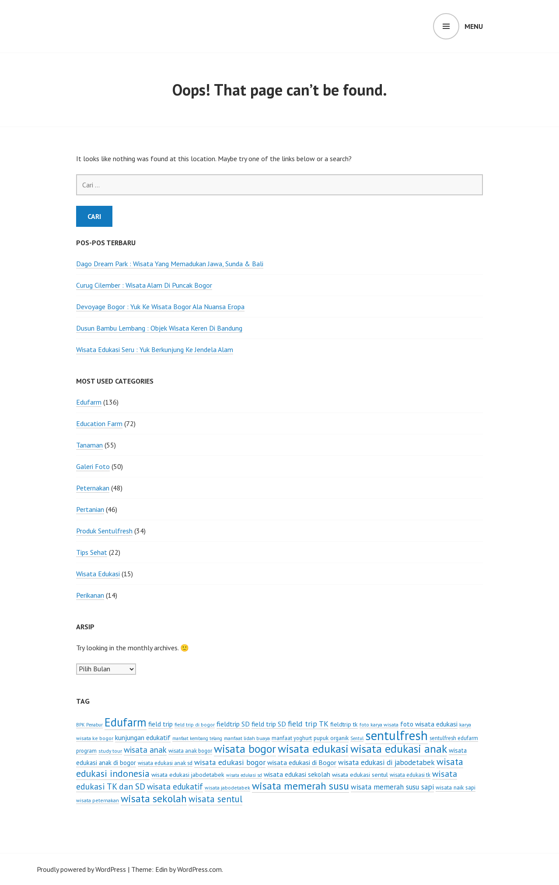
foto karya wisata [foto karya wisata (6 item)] (379, 724)
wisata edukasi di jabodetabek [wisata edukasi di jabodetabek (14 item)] (386, 762)
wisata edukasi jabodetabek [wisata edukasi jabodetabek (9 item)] (187, 775)
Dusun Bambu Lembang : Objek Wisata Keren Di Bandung (159, 328)
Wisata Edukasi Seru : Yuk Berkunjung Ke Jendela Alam (154, 349)
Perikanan (90, 595)
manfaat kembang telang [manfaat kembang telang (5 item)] (197, 738)
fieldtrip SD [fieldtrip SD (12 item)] (233, 723)
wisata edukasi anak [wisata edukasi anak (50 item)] (398, 748)
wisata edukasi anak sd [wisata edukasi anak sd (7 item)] (165, 762)
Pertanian (90, 509)
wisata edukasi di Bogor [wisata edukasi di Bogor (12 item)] (301, 762)
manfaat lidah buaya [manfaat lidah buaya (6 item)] (247, 738)
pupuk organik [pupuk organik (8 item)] (331, 738)
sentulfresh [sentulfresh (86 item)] (396, 735)
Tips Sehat (91, 552)
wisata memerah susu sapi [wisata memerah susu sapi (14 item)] (392, 787)
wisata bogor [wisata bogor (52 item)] (245, 748)
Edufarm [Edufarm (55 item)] (126, 722)
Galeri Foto (93, 466)
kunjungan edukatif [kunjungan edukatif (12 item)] (143, 737)
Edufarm (88, 402)
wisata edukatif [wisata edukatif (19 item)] (175, 786)
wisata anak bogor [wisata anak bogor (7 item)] (190, 750)
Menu (474, 26)
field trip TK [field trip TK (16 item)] (308, 724)
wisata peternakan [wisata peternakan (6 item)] (97, 800)
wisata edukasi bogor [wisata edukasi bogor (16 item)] (230, 762)
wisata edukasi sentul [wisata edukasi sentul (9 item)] (360, 775)
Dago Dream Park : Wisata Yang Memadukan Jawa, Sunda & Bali (169, 263)
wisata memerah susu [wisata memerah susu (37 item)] (300, 785)
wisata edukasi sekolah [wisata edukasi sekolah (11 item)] (297, 774)
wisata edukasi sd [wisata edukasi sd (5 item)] (244, 775)
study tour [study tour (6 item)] (110, 750)
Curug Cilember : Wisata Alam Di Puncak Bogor (144, 285)
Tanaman (89, 445)
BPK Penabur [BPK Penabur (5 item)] (89, 725)
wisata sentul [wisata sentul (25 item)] (215, 799)
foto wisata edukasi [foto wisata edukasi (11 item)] (429, 723)
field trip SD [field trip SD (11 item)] (269, 723)
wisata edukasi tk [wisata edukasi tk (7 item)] (410, 774)
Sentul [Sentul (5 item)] (356, 738)
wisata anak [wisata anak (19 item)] (145, 749)
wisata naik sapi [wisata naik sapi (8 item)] (455, 787)
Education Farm (99, 423)
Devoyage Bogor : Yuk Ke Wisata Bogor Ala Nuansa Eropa (160, 306)
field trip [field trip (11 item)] (160, 723)
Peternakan (92, 487)
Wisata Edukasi (98, 573)
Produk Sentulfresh (104, 530)
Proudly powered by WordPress (81, 869)
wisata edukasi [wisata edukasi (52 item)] (313, 748)
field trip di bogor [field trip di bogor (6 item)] (195, 724)
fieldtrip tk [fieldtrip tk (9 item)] (344, 724)
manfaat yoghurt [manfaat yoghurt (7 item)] (292, 737)
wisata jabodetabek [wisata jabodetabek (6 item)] (227, 787)
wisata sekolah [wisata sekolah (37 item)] (154, 798)
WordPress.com (199, 869)
